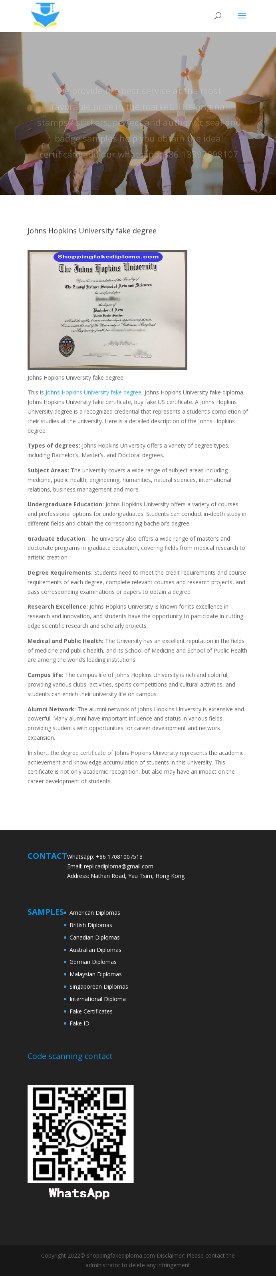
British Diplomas (90, 925)
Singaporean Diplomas (98, 986)
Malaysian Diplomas (95, 974)
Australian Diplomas (95, 950)
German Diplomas (93, 961)
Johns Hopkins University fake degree (93, 392)
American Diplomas (94, 912)
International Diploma (97, 999)
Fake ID (79, 1023)
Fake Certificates (91, 1011)
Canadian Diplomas (94, 937)
